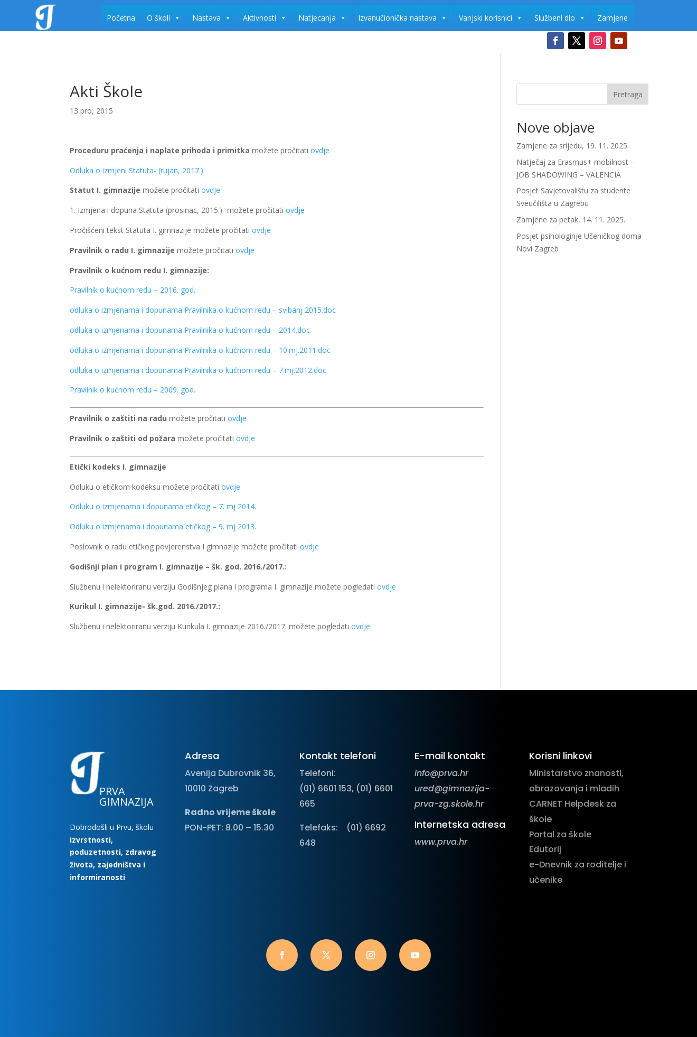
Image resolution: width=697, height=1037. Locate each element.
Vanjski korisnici (491, 18)
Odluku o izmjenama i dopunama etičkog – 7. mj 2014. (163, 506)
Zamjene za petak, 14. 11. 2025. (570, 219)
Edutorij (545, 849)
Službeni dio (560, 18)
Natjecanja (322, 18)
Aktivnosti (265, 18)
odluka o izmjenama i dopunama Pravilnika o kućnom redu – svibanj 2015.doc (203, 310)
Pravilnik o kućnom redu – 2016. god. (132, 290)
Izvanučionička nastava (402, 18)
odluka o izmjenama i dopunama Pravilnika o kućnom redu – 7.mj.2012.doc (198, 370)
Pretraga (628, 94)
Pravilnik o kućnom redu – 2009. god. (132, 390)
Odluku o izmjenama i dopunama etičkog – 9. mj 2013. (163, 526)
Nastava (211, 18)
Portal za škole (560, 834)
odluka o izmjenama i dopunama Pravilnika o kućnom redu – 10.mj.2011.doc (200, 350)
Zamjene (612, 18)
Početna (121, 18)
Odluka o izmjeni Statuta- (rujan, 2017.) (136, 170)
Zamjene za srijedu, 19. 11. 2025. (572, 146)
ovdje (319, 150)
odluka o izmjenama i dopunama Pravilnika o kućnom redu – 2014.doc (190, 330)
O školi (164, 18)
